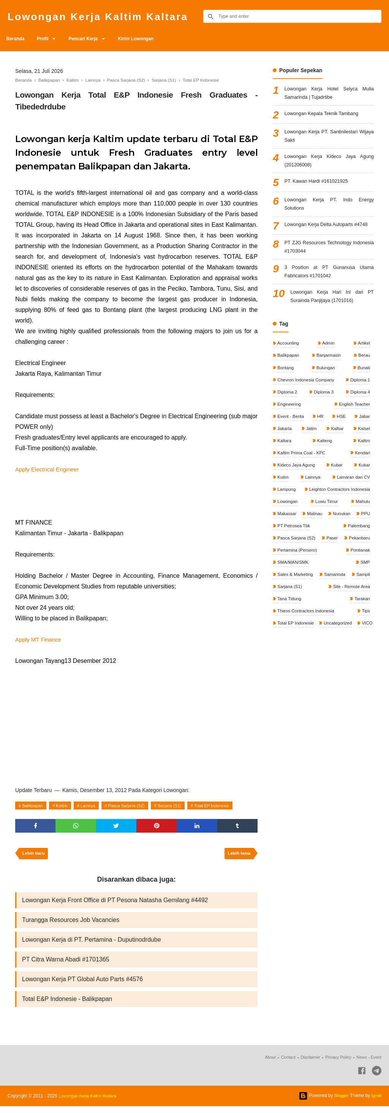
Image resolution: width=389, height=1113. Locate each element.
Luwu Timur (326, 530)
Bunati (363, 390)
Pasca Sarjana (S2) (135, 805)
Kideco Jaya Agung (296, 492)
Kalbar (336, 453)
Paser (363, 568)
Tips (281, 657)
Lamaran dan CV (352, 504)
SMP (364, 593)
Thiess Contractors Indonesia (340, 644)
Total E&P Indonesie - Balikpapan (67, 1005)
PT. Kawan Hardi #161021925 (320, 187)
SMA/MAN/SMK (328, 593)
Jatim (311, 453)
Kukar (363, 492)
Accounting (288, 364)
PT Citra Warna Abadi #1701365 (65, 964)
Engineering (289, 428)
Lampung (286, 517)
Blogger (340, 1102)
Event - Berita (290, 441)
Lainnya (94, 805)
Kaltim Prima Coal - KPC (301, 479)
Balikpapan (34, 805)
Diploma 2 (287, 415)
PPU (281, 555)
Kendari (361, 479)
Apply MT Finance (39, 639)
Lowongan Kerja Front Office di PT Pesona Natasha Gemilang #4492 (115, 903)
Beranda (17, 38)
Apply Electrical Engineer (49, 469)
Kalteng (324, 466)
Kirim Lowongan (146, 38)
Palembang (358, 555)
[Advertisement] (136, 723)
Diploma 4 (359, 415)
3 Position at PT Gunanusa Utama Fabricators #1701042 (329, 290)
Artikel (363, 364)
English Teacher (353, 428)
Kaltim (65, 805)
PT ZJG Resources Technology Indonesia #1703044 (329, 264)
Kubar (336, 492)
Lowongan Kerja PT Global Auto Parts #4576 (82, 985)
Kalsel (363, 453)
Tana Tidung (357, 631)
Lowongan (287, 530)
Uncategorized (291, 670)
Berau (363, 377)
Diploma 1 (359, 402)
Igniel (375, 1102)
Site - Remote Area (296, 631)
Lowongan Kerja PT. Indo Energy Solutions (329, 210)
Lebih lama (238, 855)
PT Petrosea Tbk (316, 555)
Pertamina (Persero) (349, 580)
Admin (328, 364)
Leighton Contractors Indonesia (337, 517)
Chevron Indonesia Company (306, 402)
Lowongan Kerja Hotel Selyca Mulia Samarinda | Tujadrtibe (329, 94)
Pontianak (287, 593)
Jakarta (284, 453)
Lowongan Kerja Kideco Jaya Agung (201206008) (329, 165)
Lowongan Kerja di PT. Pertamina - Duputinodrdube (91, 944)
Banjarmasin (328, 377)
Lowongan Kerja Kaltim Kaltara (108, 16)
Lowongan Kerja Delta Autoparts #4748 (329, 237)
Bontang (285, 390)
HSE (340, 441)
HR (320, 441)
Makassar (286, 542)
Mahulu (362, 530)
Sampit (284, 619)
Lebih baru (34, 855)
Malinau (323, 542)
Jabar (363, 441)
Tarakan (285, 644)
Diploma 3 (323, 415)
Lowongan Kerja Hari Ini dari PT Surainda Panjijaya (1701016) (332, 317)
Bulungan (325, 390)
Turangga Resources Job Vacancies (70, 923)
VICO (322, 670)
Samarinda (358, 606)
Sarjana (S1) (181, 805)
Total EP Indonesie (228, 805)
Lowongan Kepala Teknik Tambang (326, 116)
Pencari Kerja (91, 38)
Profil (47, 38)
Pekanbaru (287, 580)
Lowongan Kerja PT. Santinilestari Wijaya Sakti (329, 139)
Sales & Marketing (295, 606)
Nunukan (360, 542)
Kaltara (284, 466)
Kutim (282, 504)
